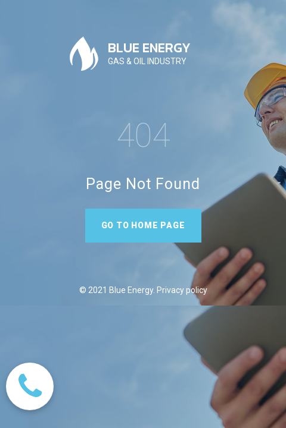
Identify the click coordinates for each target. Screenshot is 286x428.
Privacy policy (181, 290)
